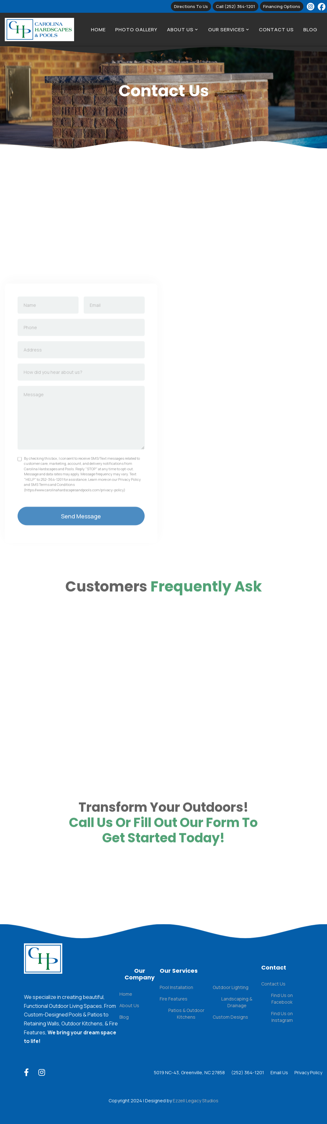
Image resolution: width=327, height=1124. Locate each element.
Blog (310, 29)
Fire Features (173, 999)
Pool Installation (176, 987)
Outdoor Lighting (230, 987)
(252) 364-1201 (247, 1072)
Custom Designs (230, 1017)
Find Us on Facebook (282, 998)
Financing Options (281, 6)
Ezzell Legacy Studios (195, 1101)
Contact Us (276, 29)
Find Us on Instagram (282, 1016)
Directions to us (191, 6)
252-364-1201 (52, 494)
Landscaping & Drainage (236, 1002)
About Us (129, 1005)
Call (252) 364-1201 (235, 6)
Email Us (279, 1072)
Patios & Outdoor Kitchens (186, 1013)
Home (98, 29)
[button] (182, 29)
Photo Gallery (136, 29)
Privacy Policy (308, 1072)
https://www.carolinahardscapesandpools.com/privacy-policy (74, 504)
